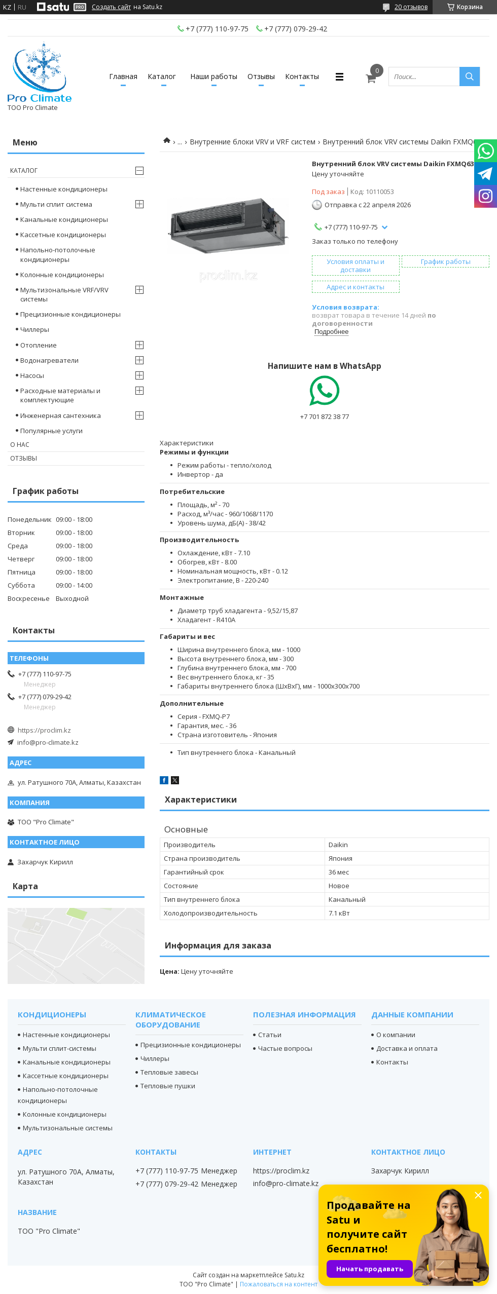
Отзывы (261, 76)
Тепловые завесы (169, 1072)
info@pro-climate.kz (48, 742)
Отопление (38, 345)
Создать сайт (111, 7)
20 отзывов (411, 7)
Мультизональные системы (68, 1127)
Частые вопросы (285, 1048)
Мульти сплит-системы (59, 1048)
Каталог (162, 76)
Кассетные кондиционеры (63, 234)
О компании (395, 1034)
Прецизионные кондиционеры (70, 314)
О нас (19, 444)
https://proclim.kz (44, 730)
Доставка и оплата (407, 1048)
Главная (123, 76)
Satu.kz (294, 1275)
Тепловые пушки (167, 1085)
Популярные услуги (51, 430)
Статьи (269, 1034)
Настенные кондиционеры (64, 189)
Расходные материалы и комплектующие (60, 395)
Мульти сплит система (56, 204)
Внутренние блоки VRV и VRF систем (252, 141)
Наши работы (213, 76)
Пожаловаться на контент (278, 1284)
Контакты (302, 76)
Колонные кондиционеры (62, 274)
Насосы (32, 375)
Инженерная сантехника (60, 415)
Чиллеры (34, 329)
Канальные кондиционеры (64, 219)
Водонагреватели (49, 360)
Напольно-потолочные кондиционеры (57, 254)
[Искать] (469, 76)
